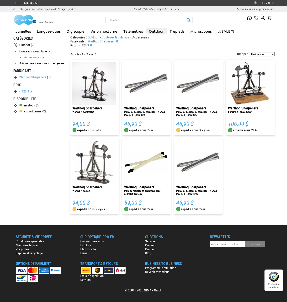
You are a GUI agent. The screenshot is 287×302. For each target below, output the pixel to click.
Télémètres (133, 31)
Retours (85, 280)
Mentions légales (27, 245)
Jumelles (23, 31)
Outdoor (156, 31)
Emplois (85, 245)
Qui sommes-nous (92, 241)
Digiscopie (76, 31)
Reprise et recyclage (29, 253)
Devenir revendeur (157, 272)
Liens (83, 253)
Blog (148, 253)
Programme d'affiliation (160, 268)
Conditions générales (30, 241)
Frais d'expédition (92, 276)
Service (150, 241)
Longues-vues (49, 31)
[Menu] (280, 272)
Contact (150, 249)
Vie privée (22, 249)
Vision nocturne (103, 31)
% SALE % (226, 31)
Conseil (150, 245)
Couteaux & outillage (116, 37)
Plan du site (88, 249)
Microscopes (201, 31)
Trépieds (177, 31)
